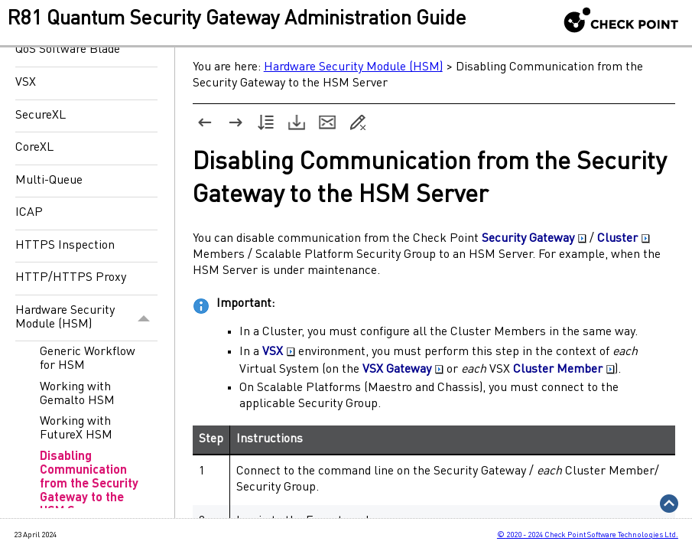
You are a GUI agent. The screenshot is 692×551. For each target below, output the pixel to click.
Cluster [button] (623, 239)
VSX (25, 83)
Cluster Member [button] (564, 370)
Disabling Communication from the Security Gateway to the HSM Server (89, 484)
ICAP (29, 213)
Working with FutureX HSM (76, 429)
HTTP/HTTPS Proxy (70, 278)
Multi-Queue (49, 180)
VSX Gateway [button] (402, 370)
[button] (143, 318)
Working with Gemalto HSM (77, 394)
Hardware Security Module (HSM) (86, 318)
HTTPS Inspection (65, 246)
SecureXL (40, 115)
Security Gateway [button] (534, 239)
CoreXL (34, 148)
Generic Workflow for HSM (87, 359)
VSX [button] (278, 352)
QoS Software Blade (67, 50)
